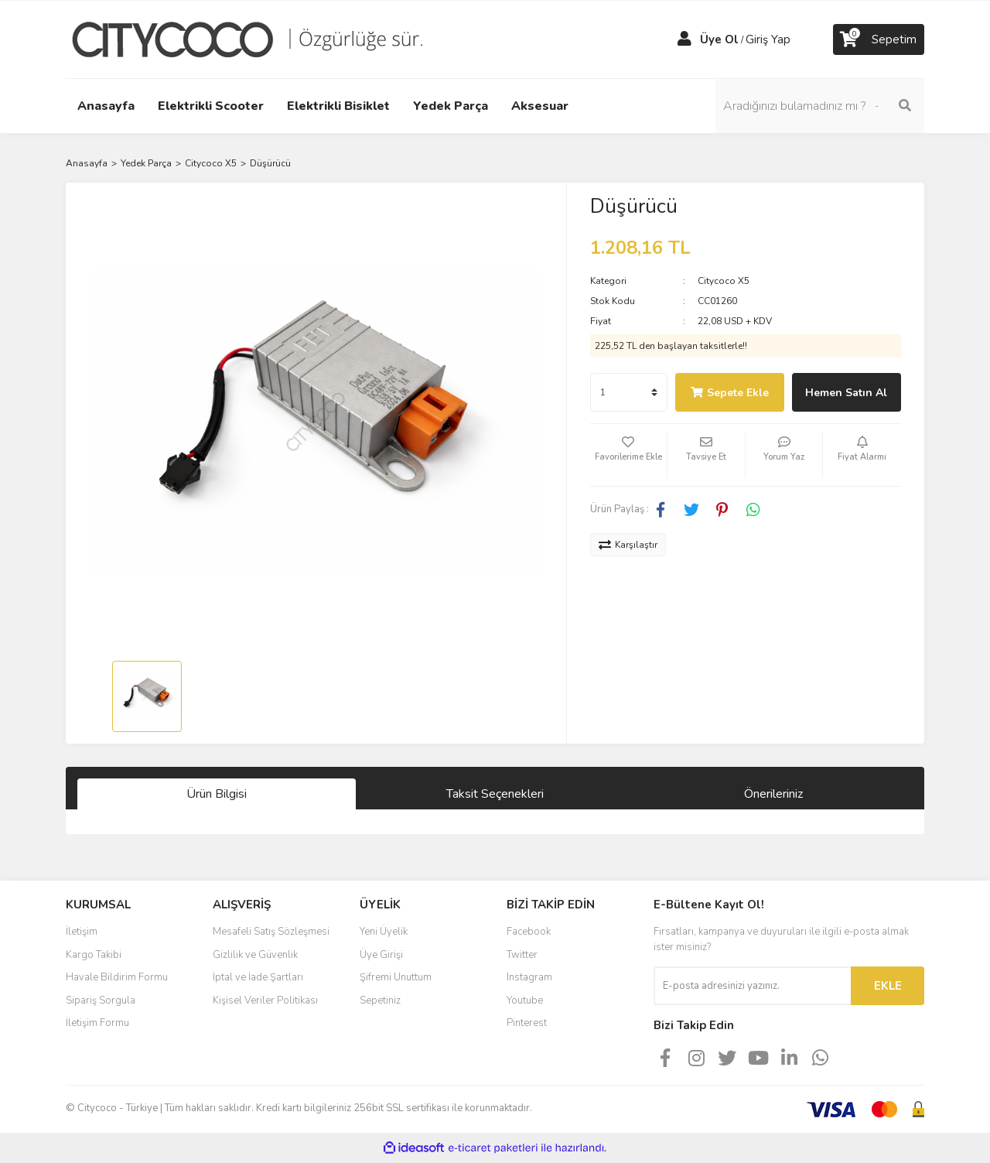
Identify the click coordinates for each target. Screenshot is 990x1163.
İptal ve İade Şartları (258, 977)
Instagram (529, 977)
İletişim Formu (97, 1023)
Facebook (529, 932)
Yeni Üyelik (384, 932)
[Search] (819, 106)
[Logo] (259, 38)
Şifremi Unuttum (396, 977)
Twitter (522, 955)
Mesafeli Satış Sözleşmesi (271, 932)
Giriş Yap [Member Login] (768, 39)
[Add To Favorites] (628, 455)
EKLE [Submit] (888, 986)
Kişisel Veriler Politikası (265, 1000)
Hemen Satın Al (846, 392)
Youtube (525, 1000)
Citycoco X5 (723, 281)
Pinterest (527, 1023)
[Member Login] (684, 39)
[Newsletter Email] (752, 985)
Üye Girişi (381, 955)
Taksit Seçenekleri (495, 793)
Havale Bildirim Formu (117, 977)
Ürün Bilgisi (216, 793)
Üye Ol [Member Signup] (719, 39)
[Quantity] (628, 392)
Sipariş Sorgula (100, 1000)
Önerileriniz (773, 793)
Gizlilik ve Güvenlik (255, 955)
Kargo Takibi (93, 955)
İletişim (81, 932)
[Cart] (878, 39)
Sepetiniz (380, 1000)
